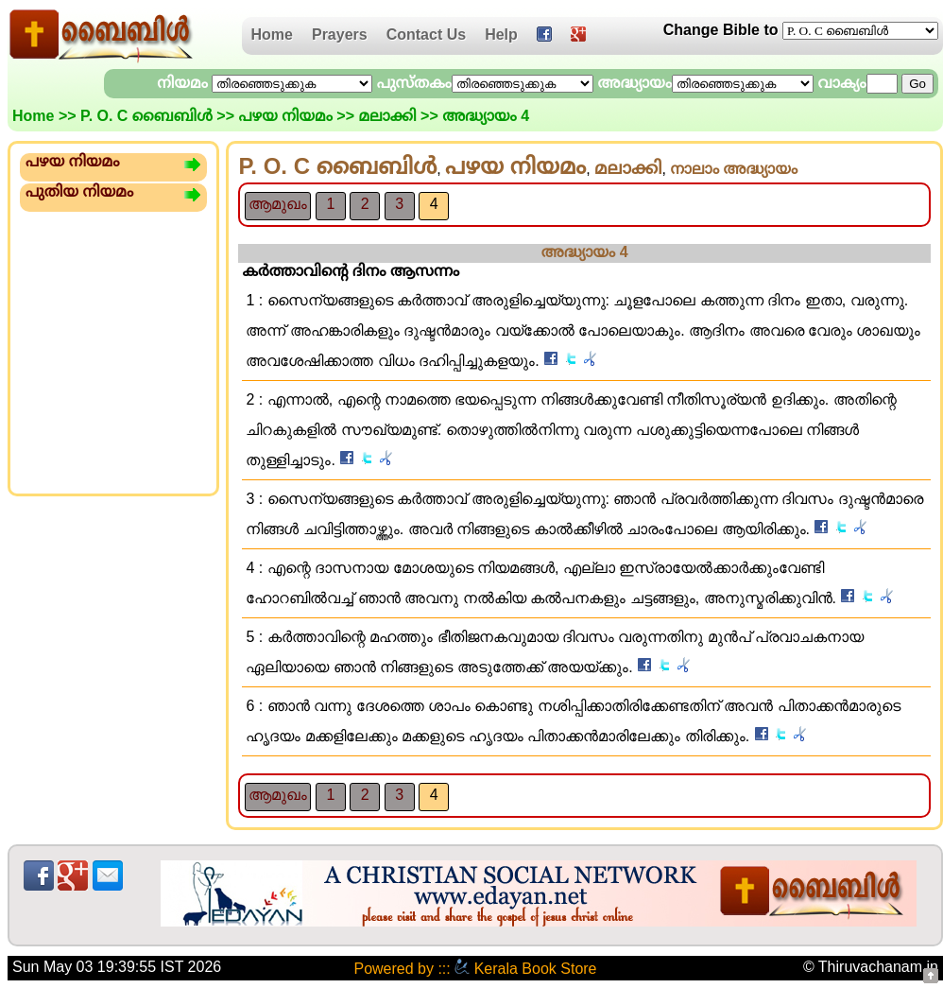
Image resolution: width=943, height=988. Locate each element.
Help (501, 34)
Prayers (340, 34)
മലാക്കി (387, 116)
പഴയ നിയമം (285, 116)
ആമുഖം (278, 204)
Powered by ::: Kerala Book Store (474, 969)
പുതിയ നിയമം (79, 191)
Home (272, 34)
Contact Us (426, 34)
